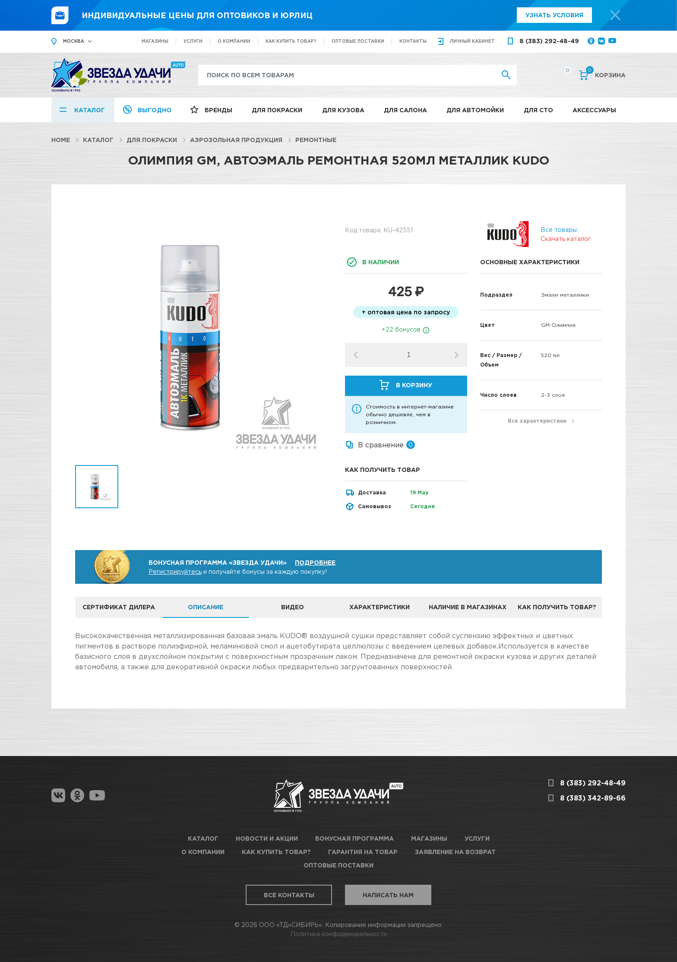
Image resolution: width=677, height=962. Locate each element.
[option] (203, 336)
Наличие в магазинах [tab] (467, 607)
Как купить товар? (291, 41)
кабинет (472, 41)
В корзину (414, 385)
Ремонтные (315, 139)
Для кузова (343, 110)
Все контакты (289, 895)
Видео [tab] (292, 607)
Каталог (89, 110)
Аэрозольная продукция (236, 139)
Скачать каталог (566, 238)
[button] (456, 355)
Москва (73, 41)
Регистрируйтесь (175, 571)
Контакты (413, 41)
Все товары (559, 229)
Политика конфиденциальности (339, 933)
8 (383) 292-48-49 (549, 41)
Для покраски (277, 110)
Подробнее (315, 562)
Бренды (218, 110)
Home (60, 139)
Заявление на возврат (455, 851)
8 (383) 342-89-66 (593, 798)
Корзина (606, 74)
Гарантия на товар (363, 851)
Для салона (405, 110)
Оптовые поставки (358, 41)
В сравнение (381, 444)
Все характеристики (537, 421)
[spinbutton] (408, 355)
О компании (234, 41)
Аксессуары (594, 110)
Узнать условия (554, 15)
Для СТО (538, 110)
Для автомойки (475, 110)
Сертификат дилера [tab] (118, 607)
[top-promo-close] (615, 15)
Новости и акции (267, 838)
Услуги (192, 41)
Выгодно (154, 110)
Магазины (155, 41)
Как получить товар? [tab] (557, 607)
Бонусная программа (354, 838)
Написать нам (388, 895)
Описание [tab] (205, 607)
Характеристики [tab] (379, 607)
